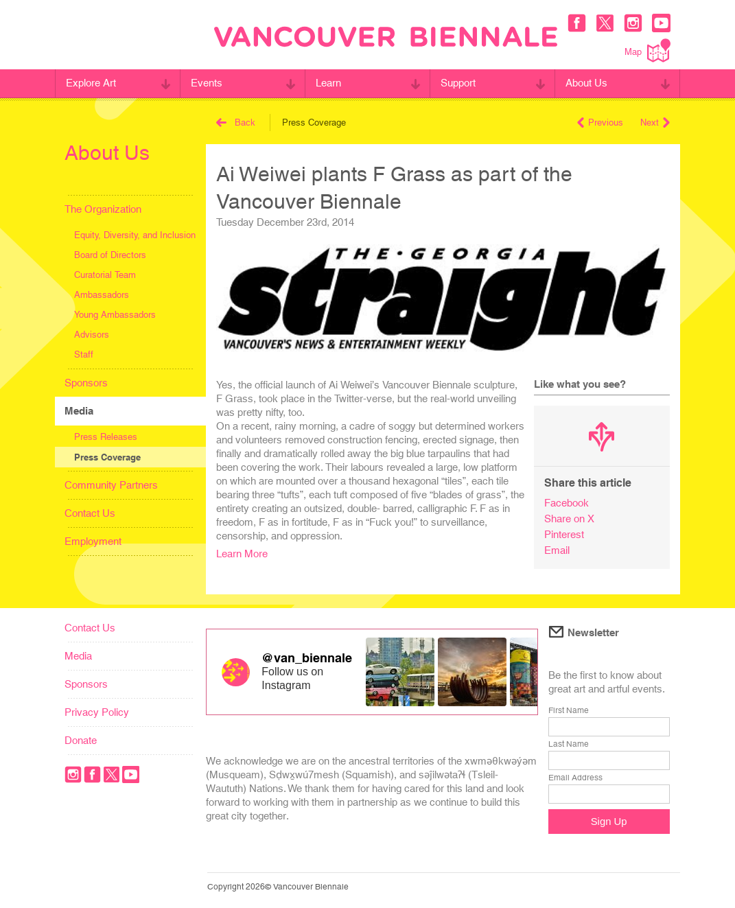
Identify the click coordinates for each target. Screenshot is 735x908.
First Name (568, 710)
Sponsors (86, 382)
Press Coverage (107, 457)
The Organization (103, 209)
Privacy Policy (97, 712)
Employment (93, 541)
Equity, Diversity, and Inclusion (135, 235)
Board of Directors (110, 255)
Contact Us (90, 513)
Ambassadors (101, 295)
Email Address (575, 777)
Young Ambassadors (115, 315)
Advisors (91, 334)
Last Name (568, 744)
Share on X (569, 518)
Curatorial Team (105, 275)
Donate (81, 740)
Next (655, 122)
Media (79, 411)
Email (557, 550)
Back (235, 122)
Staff (83, 354)
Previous (600, 122)
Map (647, 50)
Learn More (242, 553)
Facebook (566, 503)
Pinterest (564, 534)
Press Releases (105, 437)
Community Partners (111, 485)
